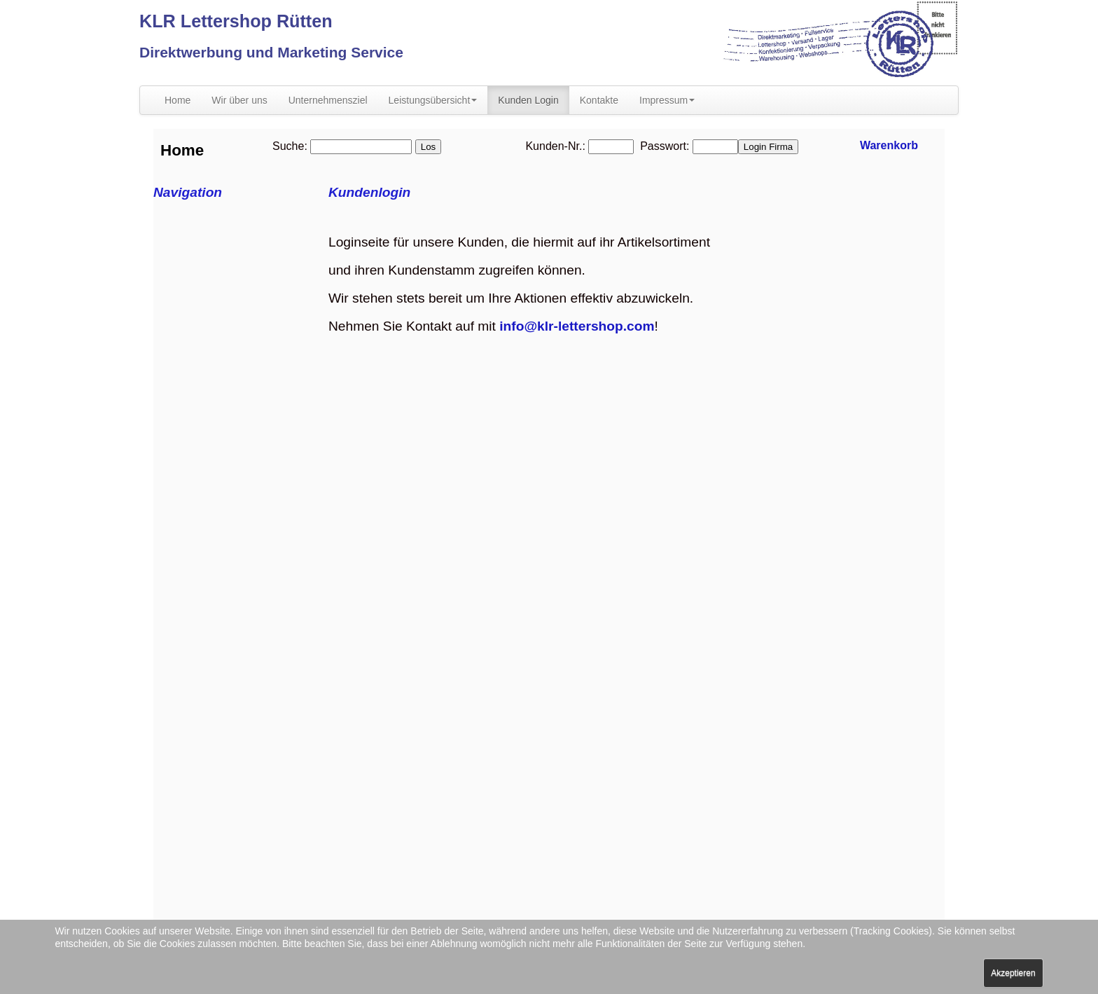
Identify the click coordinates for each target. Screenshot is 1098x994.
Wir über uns (239, 100)
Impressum (667, 100)
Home (177, 100)
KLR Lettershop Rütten (236, 21)
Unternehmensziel (328, 100)
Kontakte (599, 100)
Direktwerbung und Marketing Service (271, 52)
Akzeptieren (1013, 973)
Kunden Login (528, 100)
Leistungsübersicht (433, 100)
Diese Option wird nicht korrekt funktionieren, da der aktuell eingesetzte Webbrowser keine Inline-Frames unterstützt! (549, 549)
